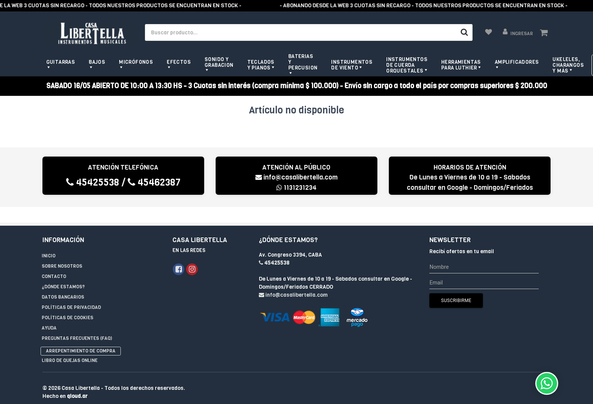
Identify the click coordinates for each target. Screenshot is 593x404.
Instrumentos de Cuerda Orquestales (406, 65)
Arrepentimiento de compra (80, 335)
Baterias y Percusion (303, 62)
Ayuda (49, 312)
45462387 (154, 182)
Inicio (48, 240)
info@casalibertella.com (296, 177)
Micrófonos (136, 62)
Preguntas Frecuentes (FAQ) (77, 323)
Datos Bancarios (63, 281)
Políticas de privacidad (71, 292)
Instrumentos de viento (351, 65)
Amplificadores (517, 62)
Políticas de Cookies (67, 302)
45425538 (92, 182)
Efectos (179, 62)
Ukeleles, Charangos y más (568, 65)
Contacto (54, 261)
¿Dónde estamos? (63, 271)
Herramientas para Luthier (461, 65)
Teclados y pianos (261, 65)
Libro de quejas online (69, 345)
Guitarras (60, 62)
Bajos (97, 62)
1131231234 (296, 187)
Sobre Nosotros (62, 250)
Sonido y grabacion (219, 62)
